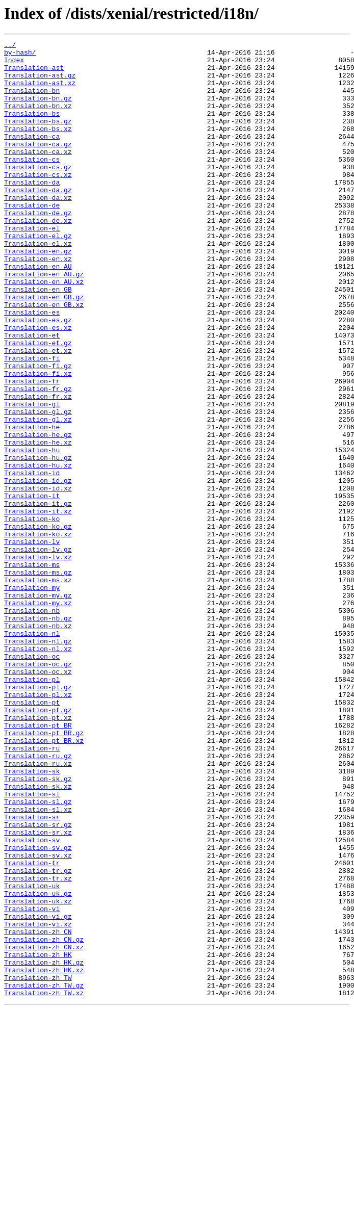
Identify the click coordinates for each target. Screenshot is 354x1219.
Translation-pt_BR (38, 862)
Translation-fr (32, 449)
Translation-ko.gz (38, 624)
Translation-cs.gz (38, 192)
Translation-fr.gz (38, 458)
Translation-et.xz (38, 413)
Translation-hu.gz (38, 541)
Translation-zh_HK (38, 1138)
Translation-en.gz (38, 293)
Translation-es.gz (38, 376)
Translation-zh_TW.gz (44, 1174)
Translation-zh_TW (38, 1165)
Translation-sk (32, 917)
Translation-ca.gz (38, 165)
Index (14, 64)
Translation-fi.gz (38, 431)
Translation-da (32, 211)
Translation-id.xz (38, 578)
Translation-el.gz (38, 275)
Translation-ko (32, 614)
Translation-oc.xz (38, 798)
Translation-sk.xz (38, 936)
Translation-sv (32, 1000)
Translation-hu (32, 532)
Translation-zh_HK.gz (44, 1147)
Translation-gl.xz (38, 495)
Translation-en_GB (38, 339)
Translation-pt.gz (38, 844)
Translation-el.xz (38, 284)
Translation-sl (32, 945)
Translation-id (32, 559)
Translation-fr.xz (38, 468)
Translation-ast (34, 73)
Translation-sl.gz (38, 954)
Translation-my (32, 697)
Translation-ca (32, 156)
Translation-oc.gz (38, 789)
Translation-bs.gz (38, 137)
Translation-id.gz (38, 569)
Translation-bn (32, 101)
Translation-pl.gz (38, 816)
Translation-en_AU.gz (44, 321)
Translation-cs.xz (38, 201)
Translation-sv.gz (38, 1009)
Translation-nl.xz (38, 770)
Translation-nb (32, 725)
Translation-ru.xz (38, 908)
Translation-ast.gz (39, 82)
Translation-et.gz (38, 403)
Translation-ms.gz (38, 679)
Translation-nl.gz (38, 761)
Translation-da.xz (38, 229)
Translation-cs (32, 183)
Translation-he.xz (38, 523)
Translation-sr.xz (38, 991)
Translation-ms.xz (38, 688)
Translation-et (32, 394)
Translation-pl (32, 807)
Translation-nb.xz (38, 743)
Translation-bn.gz (38, 110)
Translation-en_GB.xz (44, 357)
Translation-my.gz (38, 706)
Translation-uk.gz (38, 1064)
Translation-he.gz (38, 513)
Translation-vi (32, 1082)
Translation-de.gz (38, 247)
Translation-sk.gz (38, 926)
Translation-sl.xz (38, 963)
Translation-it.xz (38, 605)
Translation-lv (32, 642)
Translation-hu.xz (38, 550)
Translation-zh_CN (38, 1110)
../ (10, 45)
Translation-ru (32, 890)
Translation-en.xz (38, 302)
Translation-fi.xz (38, 440)
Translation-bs (32, 128)
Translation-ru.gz (38, 899)
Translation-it (32, 587)
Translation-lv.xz (38, 660)
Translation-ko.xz (38, 633)
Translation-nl (32, 752)
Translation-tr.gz (38, 1037)
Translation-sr (32, 972)
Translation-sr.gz (38, 982)
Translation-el (32, 266)
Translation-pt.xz (38, 853)
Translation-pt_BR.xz (44, 881)
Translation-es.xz (38, 385)
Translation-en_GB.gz (44, 348)
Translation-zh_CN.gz (44, 1119)
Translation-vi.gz (38, 1092)
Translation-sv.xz (38, 1018)
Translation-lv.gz (38, 651)
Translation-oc (32, 780)
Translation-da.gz (38, 220)
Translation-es (32, 367)
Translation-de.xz (38, 257)
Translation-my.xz (38, 715)
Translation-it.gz (38, 596)
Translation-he (32, 504)
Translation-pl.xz (38, 826)
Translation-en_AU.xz (44, 330)
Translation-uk (32, 1055)
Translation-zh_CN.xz (44, 1128)
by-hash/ (20, 55)
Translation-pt (32, 835)
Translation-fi (32, 422)
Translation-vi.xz (38, 1101)
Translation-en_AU (38, 312)
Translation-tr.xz (38, 1046)
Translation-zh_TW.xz (44, 1183)
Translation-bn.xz (38, 119)
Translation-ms (32, 670)
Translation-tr (32, 1027)
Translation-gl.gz (38, 486)
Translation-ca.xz (38, 174)
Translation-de (32, 238)
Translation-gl (32, 477)
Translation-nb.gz (38, 734)
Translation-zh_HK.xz (44, 1156)
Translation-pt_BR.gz (44, 871)
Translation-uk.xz (38, 1073)
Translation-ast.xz (39, 91)
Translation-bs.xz (38, 146)
